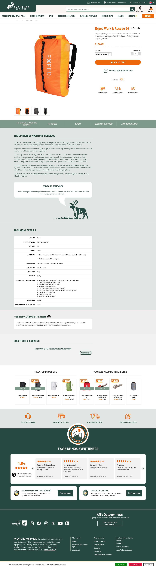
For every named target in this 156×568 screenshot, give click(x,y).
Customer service (28, 422)
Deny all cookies (135, 564)
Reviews (78, 124)
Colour (97, 51)
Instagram (32, 523)
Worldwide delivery (118, 92)
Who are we (76, 538)
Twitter (53, 523)
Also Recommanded (129, 124)
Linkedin (67, 523)
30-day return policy (128, 422)
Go (132, 9)
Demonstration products (103, 555)
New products (99, 538)
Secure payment (122, 547)
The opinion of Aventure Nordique (27, 124)
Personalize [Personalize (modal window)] (148, 564)
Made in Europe (100, 541)
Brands (74, 541)
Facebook (39, 523)
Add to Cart (120, 62)
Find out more (65, 493)
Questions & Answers (104, 124)
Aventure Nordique (25, 538)
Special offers (99, 545)
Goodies (97, 548)
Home (19, 21)
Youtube (60, 523)
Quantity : (137, 50)
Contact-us (76, 550)
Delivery (119, 543)
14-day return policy (133, 92)
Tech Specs (52, 124)
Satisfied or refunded (124, 550)
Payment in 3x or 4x (103, 92)
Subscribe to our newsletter (110, 523)
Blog (18, 523)
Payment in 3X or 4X (61, 422)
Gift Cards (97, 551)
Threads (46, 523)
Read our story (50, 550)
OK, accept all (121, 564)
